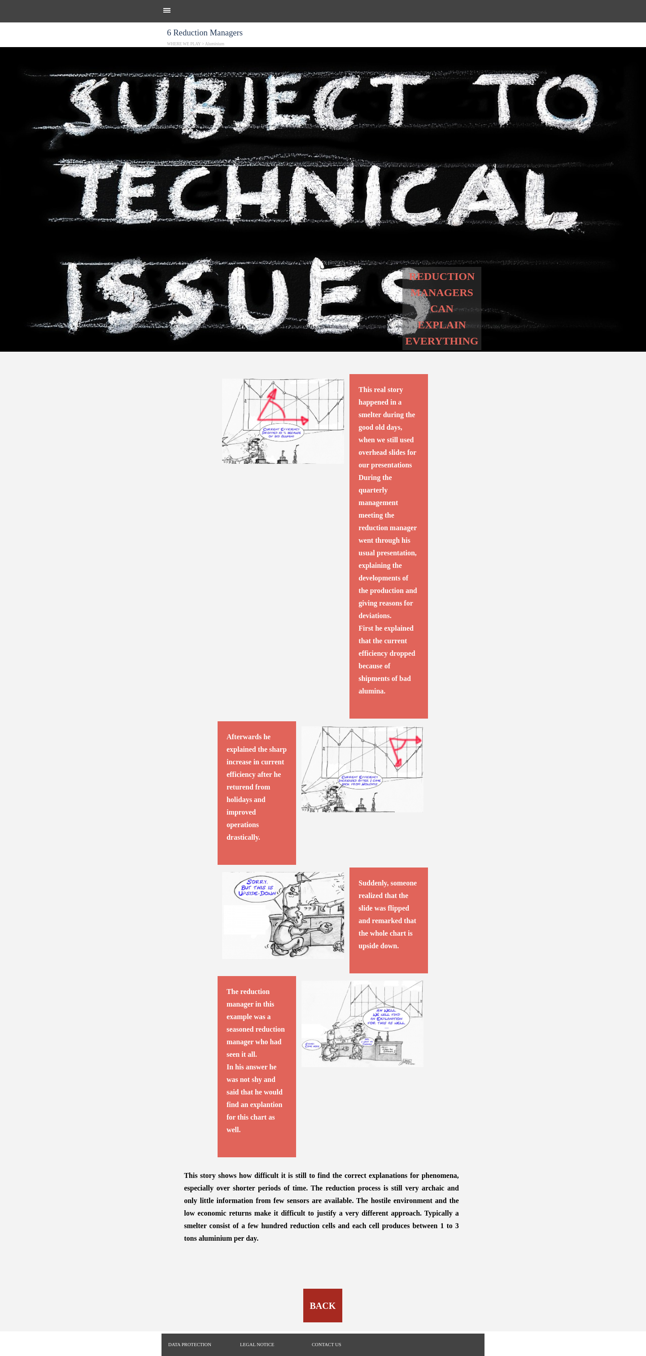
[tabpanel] (323, 59)
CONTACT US (326, 1344)
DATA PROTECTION (189, 1344)
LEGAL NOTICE (257, 1344)
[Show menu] (167, 10)
